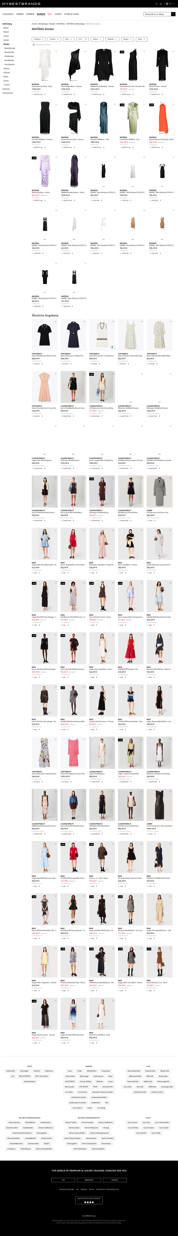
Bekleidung (43, 24)
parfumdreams (29, 1081)
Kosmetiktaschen (16, 1144)
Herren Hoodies (108, 1138)
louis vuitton (77, 1108)
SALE (50, 14)
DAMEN (20, 14)
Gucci (70, 1071)
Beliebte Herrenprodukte (89, 1118)
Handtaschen (45, 1122)
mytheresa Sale (157, 1092)
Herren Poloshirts (80, 1149)
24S (12, 1076)
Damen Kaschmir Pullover (22, 1133)
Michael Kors (92, 1071)
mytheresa (49, 1071)
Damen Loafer (46, 1138)
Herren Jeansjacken (89, 1144)
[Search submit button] (173, 14)
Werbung (83, 1189)
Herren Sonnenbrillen (77, 1133)
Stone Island (70, 1076)
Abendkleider (30, 1122)
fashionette (10, 1071)
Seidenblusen (26, 1149)
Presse (91, 1189)
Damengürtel (42, 1133)
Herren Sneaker (87, 1122)
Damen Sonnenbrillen (44, 1149)
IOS (63, 1180)
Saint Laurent (98, 1076)
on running (101, 1108)
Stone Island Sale (134, 1071)
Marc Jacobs (69, 1087)
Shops (29, 1066)
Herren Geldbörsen (106, 1122)
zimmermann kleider (99, 1097)
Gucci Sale (127, 1087)
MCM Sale (152, 1087)
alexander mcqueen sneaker (102, 1092)
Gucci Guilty (156, 1133)
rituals (89, 1108)
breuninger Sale (167, 1087)
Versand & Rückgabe (66, 1189)
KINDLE (115, 1180)
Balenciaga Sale (163, 1081)
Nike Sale (150, 1076)
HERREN (30, 14)
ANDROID (89, 1180)
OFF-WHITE (83, 1087)
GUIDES (58, 14)
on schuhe (69, 1092)
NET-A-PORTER (24, 1076)
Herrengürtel (72, 1144)
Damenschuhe (33, 1144)
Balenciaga (84, 1076)
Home (34, 24)
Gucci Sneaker (149, 1128)
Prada (79, 1071)
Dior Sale (140, 1087)
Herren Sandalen (98, 1149)
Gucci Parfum (133, 1128)
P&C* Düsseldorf (41, 1076)
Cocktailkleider (30, 1138)
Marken (89, 1066)
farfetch (37, 1071)
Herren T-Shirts (70, 1122)
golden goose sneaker (78, 1103)
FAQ (77, 1189)
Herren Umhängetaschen (99, 1133)
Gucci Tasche (132, 1122)
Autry (110, 1076)
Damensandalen (14, 1138)
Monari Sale (163, 1076)
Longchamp (95, 1103)
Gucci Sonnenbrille (162, 1122)
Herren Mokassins (91, 1128)
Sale (148, 1066)
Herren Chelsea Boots (72, 1138)
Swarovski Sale (133, 1081)
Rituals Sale (165, 1071)
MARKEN (41, 14)
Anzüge (106, 1128)
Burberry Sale (150, 1071)
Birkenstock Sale (135, 1076)
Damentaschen (14, 1122)
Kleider (52, 24)
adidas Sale (148, 1081)
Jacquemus (106, 1071)
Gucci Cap (146, 1122)
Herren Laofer (91, 1138)
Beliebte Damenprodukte (29, 1118)
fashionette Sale (140, 1092)
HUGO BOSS (70, 1081)
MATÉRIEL (61, 24)
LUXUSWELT (8, 14)
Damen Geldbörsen (45, 1128)
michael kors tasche (78, 1097)
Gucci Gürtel (163, 1128)
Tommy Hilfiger (85, 1081)
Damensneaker (12, 1128)
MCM (95, 1087)
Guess (110, 1081)
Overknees (11, 1149)
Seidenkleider (28, 1128)
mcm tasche (82, 1092)
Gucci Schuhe (141, 1133)
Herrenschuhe (74, 1128)
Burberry (100, 1081)
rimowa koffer (107, 1087)
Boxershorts (106, 1144)
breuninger (24, 1071)
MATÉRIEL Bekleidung (75, 24)
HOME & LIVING (71, 14)
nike (106, 1103)
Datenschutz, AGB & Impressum (107, 1189)
